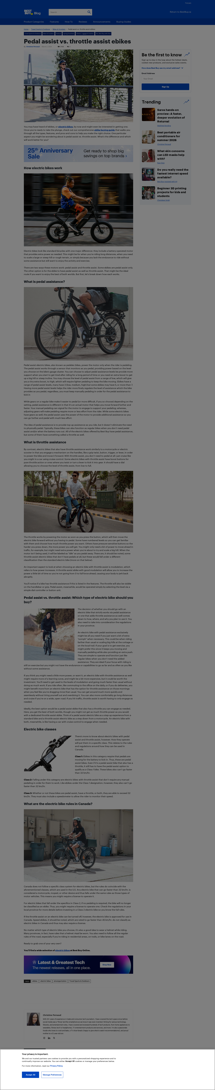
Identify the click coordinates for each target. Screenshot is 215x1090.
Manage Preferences (52, 1075)
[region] (107, 1069)
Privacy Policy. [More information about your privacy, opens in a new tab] (56, 1066)
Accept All (30, 1075)
